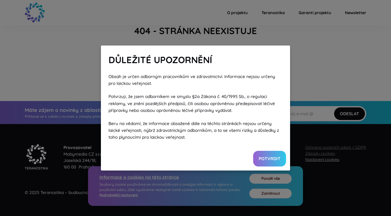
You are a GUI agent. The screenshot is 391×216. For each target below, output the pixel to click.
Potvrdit (269, 158)
